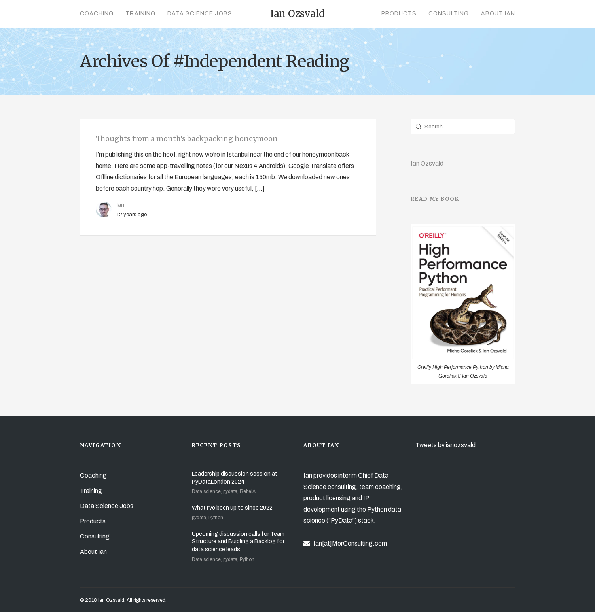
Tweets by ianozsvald (445, 445)
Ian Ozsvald (427, 163)
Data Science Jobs (199, 14)
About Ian (498, 14)
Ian (120, 205)
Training (140, 14)
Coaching (97, 14)
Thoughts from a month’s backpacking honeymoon (187, 138)
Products (399, 14)
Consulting (448, 14)
